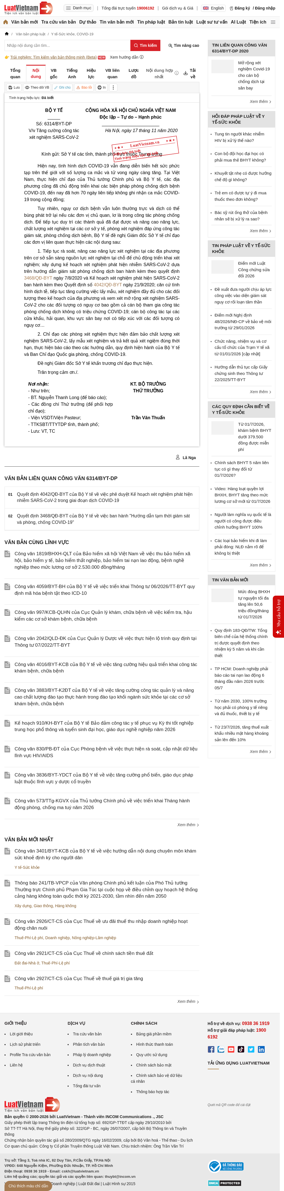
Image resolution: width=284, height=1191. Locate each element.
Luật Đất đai (89, 1183)
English (213, 8)
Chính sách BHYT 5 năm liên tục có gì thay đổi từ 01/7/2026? (242, 469)
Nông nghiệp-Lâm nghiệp (94, 938)
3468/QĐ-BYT (39, 278)
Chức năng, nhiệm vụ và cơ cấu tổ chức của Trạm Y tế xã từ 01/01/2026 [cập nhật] (242, 347)
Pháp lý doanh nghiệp (92, 1054)
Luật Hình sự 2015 (119, 1183)
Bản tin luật (180, 22)
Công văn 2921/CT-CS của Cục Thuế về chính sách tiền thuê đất (84, 953)
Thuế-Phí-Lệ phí (29, 938)
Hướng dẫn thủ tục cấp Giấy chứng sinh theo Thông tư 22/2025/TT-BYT (241, 373)
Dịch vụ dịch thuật (89, 1065)
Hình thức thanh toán (154, 1044)
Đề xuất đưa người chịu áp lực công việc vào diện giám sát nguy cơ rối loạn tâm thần (243, 295)
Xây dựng (23, 906)
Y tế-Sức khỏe (27, 867)
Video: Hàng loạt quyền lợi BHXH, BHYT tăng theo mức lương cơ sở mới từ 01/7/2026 (243, 495)
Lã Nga (186, 457)
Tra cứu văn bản (58, 22)
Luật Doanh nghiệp (58, 1183)
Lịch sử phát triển (25, 1044)
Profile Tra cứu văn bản (30, 1054)
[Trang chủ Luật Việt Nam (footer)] (32, 1111)
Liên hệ (16, 1065)
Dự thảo (87, 22)
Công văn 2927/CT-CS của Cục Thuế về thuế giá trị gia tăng (79, 978)
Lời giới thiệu (21, 1034)
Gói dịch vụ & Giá (177, 8)
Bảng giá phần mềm (154, 1034)
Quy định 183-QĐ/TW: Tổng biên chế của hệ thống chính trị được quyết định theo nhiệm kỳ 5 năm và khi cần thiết (241, 643)
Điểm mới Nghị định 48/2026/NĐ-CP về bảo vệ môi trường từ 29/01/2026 (243, 321)
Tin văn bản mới (117, 22)
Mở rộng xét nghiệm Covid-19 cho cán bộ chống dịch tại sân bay (254, 75)
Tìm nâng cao (183, 45)
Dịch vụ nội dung (88, 1075)
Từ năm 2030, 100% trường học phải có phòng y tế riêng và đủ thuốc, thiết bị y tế (241, 707)
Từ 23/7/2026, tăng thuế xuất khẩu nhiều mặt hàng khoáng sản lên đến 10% (242, 733)
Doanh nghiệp (57, 938)
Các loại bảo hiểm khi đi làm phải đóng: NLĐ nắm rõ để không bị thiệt (241, 547)
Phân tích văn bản (89, 1044)
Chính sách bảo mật (154, 1065)
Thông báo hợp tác (152, 1091)
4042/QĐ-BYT (108, 284)
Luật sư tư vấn (211, 22)
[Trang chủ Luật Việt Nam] (28, 8)
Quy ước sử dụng (151, 1054)
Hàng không (65, 906)
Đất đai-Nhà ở (27, 963)
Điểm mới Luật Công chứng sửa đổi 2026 (254, 269)
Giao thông (43, 906)
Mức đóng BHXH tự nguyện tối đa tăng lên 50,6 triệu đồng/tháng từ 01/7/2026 (254, 604)
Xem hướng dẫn (127, 57)
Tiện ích (258, 22)
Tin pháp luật (151, 22)
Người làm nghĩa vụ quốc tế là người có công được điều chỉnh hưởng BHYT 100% (243, 520)
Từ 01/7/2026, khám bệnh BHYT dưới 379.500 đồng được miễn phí (254, 437)
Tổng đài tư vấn (86, 1086)
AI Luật (238, 22)
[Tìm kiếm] (145, 45)
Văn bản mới (24, 22)
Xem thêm (188, 825)
